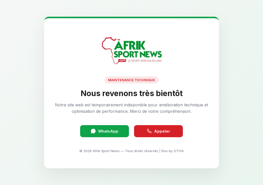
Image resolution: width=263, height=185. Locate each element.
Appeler (158, 131)
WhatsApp (104, 131)
